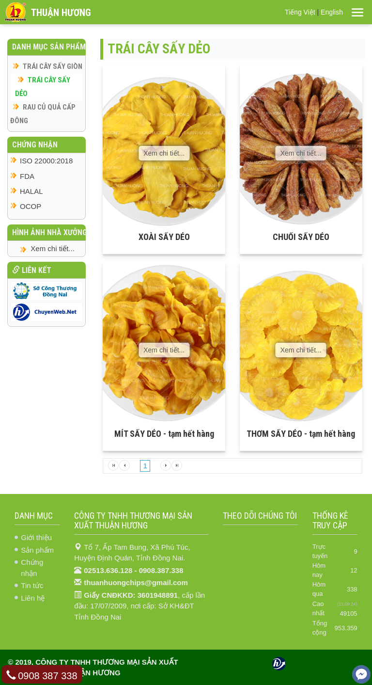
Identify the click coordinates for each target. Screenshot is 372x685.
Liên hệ (33, 598)
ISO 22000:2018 (46, 161)
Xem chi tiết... (164, 153)
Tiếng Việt (300, 12)
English (332, 12)
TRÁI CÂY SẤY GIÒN (52, 66)
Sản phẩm (37, 550)
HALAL (31, 191)
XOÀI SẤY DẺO (164, 237)
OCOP (30, 206)
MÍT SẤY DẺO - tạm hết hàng (164, 434)
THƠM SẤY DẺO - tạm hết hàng (301, 434)
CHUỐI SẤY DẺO (301, 237)
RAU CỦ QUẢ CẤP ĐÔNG (43, 114)
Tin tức (32, 585)
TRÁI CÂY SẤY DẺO (42, 87)
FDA (27, 176)
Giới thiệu (36, 537)
